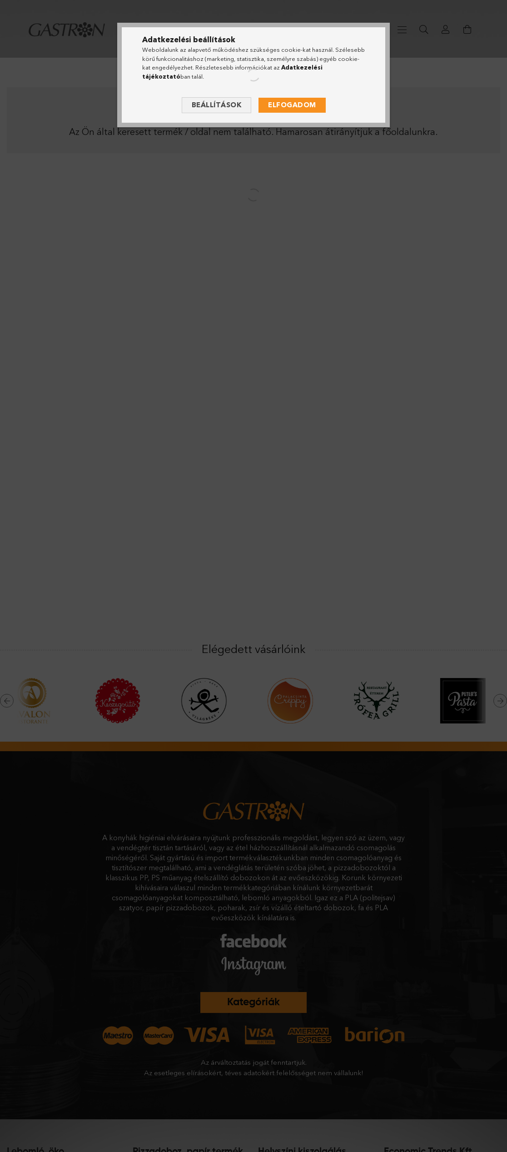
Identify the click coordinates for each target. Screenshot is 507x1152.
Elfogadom (292, 104)
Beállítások (217, 104)
